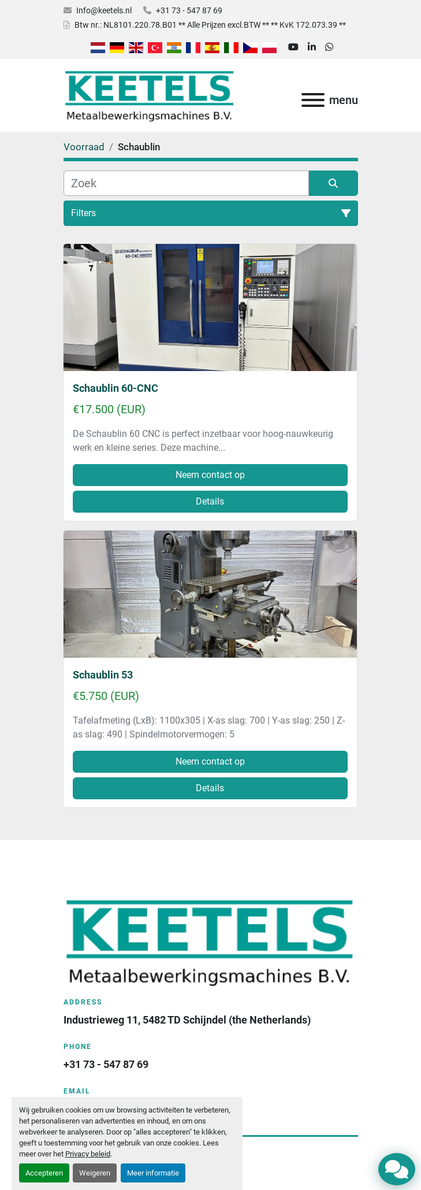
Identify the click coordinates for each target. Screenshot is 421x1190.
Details (210, 501)
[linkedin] (312, 47)
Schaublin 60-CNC (115, 388)
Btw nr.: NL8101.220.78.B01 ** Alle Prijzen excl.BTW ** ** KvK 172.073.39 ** (210, 24)
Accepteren (44, 1173)
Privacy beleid (87, 1154)
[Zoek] (186, 183)
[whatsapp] (329, 47)
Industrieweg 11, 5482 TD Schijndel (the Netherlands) (187, 1020)
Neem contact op (210, 474)
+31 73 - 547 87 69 (189, 10)
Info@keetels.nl (104, 10)
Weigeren (94, 1173)
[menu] (313, 100)
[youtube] (293, 47)
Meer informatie (153, 1173)
